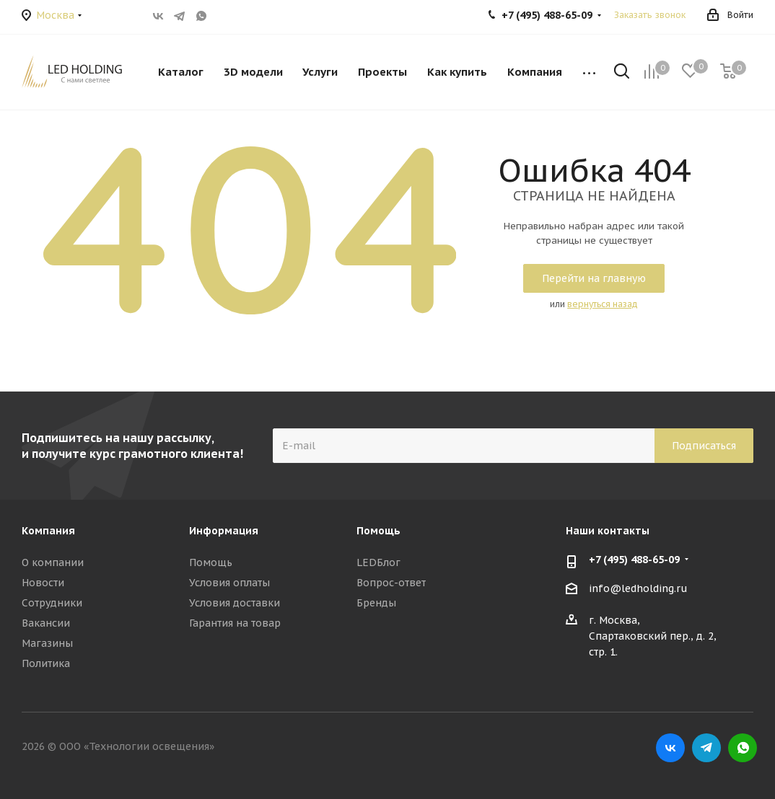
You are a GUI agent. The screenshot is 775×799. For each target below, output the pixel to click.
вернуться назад (602, 304)
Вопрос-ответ (391, 582)
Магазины (47, 643)
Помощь (210, 562)
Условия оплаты (229, 582)
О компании (53, 562)
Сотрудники (52, 602)
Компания (48, 530)
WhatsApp (201, 16)
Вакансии (46, 623)
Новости (43, 582)
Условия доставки (234, 602)
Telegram (180, 16)
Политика (46, 663)
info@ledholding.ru (638, 588)
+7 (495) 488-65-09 (634, 559)
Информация (223, 530)
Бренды (376, 602)
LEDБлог (378, 562)
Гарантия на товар (235, 623)
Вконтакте (158, 16)
